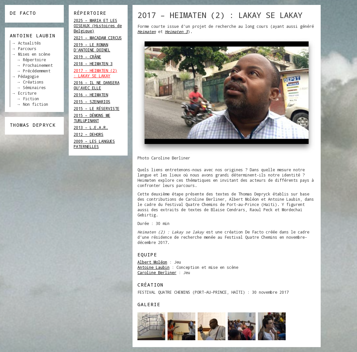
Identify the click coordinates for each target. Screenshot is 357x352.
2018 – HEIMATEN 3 (93, 63)
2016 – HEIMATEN (91, 94)
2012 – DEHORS (88, 134)
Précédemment (36, 70)
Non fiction (35, 104)
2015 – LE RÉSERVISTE (96, 108)
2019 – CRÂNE (87, 56)
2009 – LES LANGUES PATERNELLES (94, 144)
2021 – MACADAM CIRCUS (98, 37)
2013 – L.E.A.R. (91, 127)
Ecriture (27, 93)
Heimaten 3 (176, 31)
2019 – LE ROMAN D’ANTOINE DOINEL (92, 47)
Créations (33, 81)
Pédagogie (28, 76)
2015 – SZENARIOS (92, 101)
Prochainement (38, 65)
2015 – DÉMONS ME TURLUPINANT (92, 118)
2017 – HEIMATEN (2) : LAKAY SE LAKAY (95, 73)
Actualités (29, 43)
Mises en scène (34, 54)
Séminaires (34, 87)
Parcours (27, 48)
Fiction (31, 98)
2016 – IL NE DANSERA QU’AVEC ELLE (96, 85)
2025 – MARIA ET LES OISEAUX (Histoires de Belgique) (98, 25)
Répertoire (34, 59)
